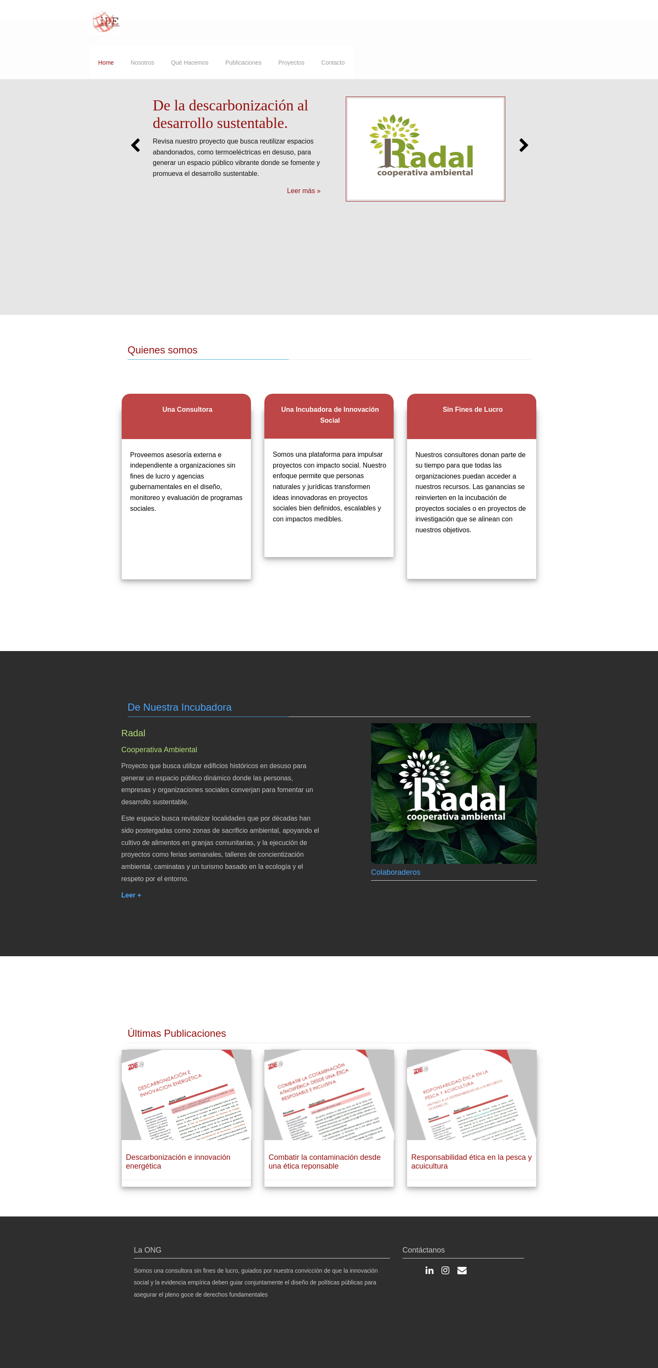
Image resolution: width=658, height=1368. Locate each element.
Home (106, 62)
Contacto (333, 62)
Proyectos (291, 62)
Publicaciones (243, 62)
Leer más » (304, 190)
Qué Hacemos (189, 62)
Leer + (131, 896)
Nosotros (142, 62)
